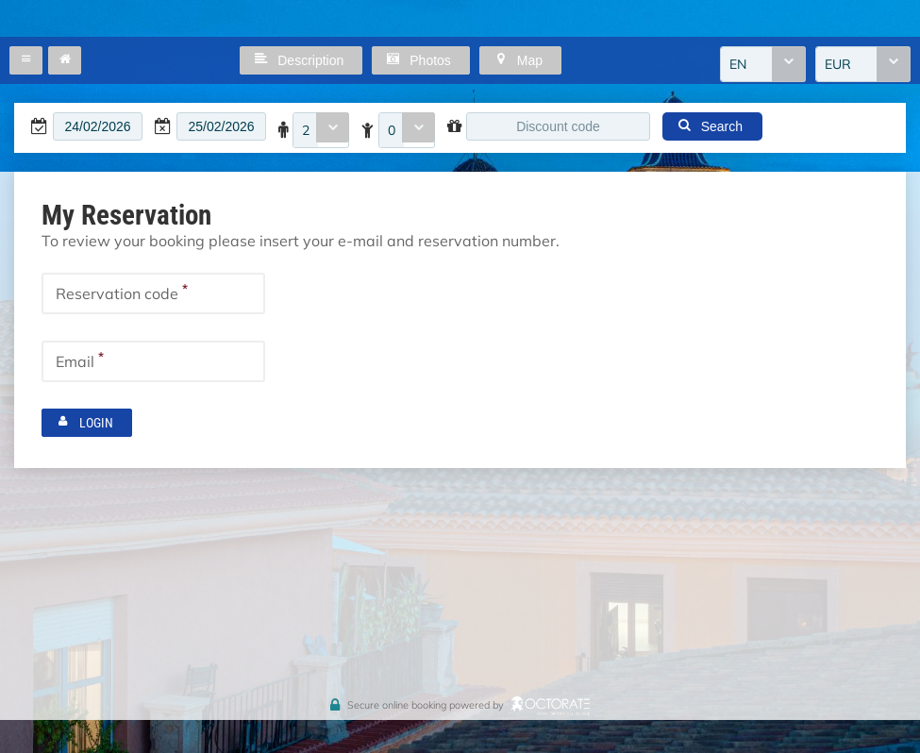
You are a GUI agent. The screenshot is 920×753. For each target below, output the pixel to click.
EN (737, 64)
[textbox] (97, 126)
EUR (838, 64)
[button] (25, 60)
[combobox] (763, 64)
